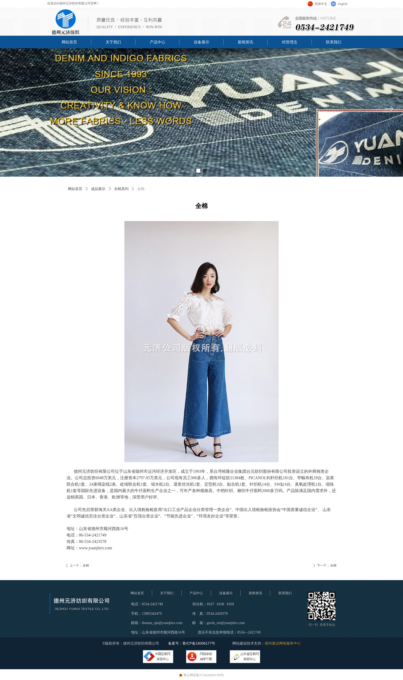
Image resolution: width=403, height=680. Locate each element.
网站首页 (75, 189)
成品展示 (98, 189)
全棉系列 (121, 189)
